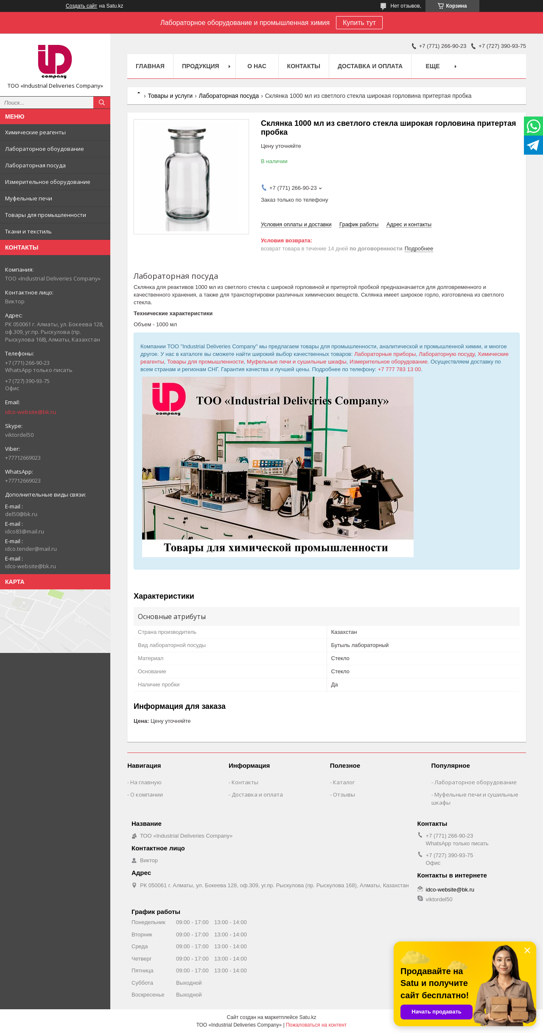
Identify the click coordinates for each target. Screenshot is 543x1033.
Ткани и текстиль (28, 231)
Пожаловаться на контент (316, 1025)
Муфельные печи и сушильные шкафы (297, 361)
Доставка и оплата (370, 66)
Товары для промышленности (45, 215)
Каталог (344, 782)
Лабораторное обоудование (44, 149)
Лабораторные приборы (385, 354)
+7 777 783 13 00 (399, 369)
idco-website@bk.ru (30, 412)
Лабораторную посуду (447, 354)
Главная (150, 66)
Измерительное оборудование (47, 182)
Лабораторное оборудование (475, 782)
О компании (146, 794)
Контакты (303, 66)
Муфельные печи (28, 198)
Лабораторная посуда (35, 165)
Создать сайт (81, 6)
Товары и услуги (170, 95)
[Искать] (101, 102)
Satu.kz (307, 1017)
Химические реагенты (35, 132)
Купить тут (359, 22)
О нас (256, 66)
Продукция (200, 66)
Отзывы (344, 794)
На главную (146, 782)
